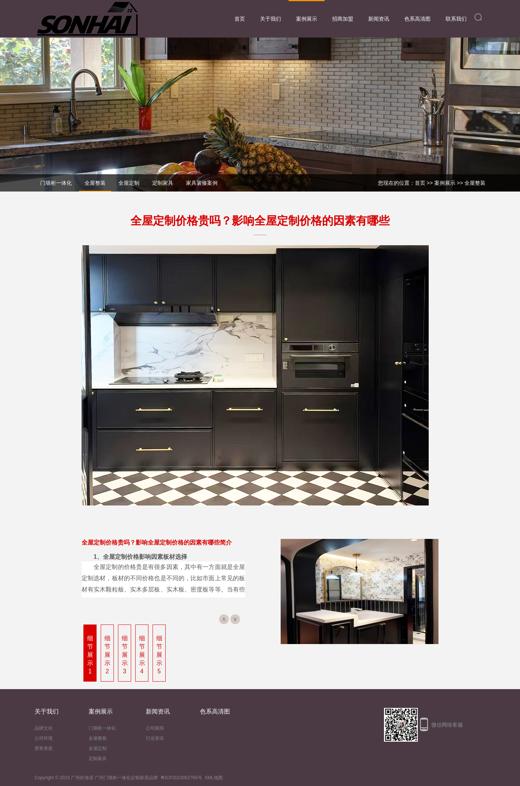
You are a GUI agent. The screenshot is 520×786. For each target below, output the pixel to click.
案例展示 (306, 19)
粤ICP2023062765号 (181, 777)
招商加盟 (342, 19)
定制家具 (98, 758)
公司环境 (44, 738)
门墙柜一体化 (102, 728)
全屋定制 (98, 748)
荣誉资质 (44, 748)
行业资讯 (155, 738)
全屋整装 (474, 183)
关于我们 (270, 19)
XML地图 (213, 777)
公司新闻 (155, 728)
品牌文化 (44, 728)
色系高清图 (417, 19)
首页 (239, 19)
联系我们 (456, 19)
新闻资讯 (378, 19)
